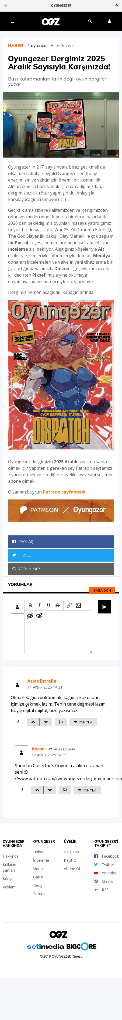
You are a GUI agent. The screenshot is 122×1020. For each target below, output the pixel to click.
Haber (38, 851)
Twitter (104, 864)
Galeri (38, 877)
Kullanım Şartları (10, 867)
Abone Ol (72, 868)
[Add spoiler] (30, 615)
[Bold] (30, 605)
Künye (8, 878)
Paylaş (22, 541)
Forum (39, 893)
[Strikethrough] (57, 605)
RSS (101, 889)
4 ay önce (39, 45)
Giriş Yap (71, 851)
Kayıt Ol (70, 860)
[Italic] (39, 605)
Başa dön (102, 590)
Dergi (38, 885)
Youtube (105, 872)
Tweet (22, 555)
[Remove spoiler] (39, 615)
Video (38, 868)
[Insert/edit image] (78, 605)
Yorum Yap (26, 568)
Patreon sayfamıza (63, 492)
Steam (103, 881)
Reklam (9, 887)
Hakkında (11, 856)
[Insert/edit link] (69, 605)
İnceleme (41, 860)
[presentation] (6, 5)
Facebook (106, 856)
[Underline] (48, 605)
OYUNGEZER (61, 6)
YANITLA (83, 722)
